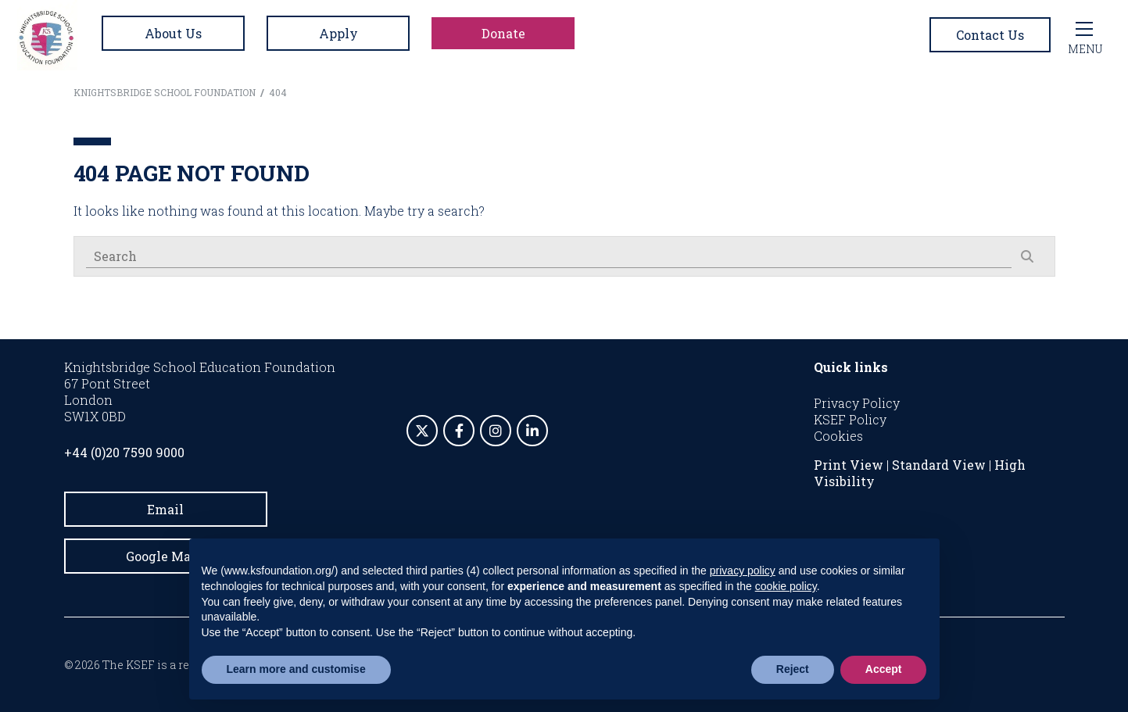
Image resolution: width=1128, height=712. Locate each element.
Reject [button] (792, 669)
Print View (848, 464)
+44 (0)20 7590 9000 (124, 452)
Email (165, 509)
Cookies (838, 436)
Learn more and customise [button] (296, 669)
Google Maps (165, 556)
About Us (173, 33)
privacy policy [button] (742, 570)
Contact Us (990, 35)
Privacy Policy (857, 403)
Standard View (939, 464)
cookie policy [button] (786, 586)
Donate (503, 33)
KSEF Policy (850, 419)
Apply (338, 33)
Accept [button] (883, 669)
